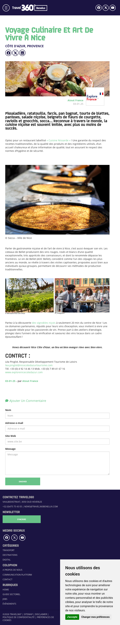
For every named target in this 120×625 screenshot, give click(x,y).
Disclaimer (41, 614)
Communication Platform (17, 574)
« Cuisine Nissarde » (58, 140)
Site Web (10, 436)
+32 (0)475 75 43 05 (12, 506)
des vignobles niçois (44, 322)
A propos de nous (12, 569)
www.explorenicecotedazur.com (24, 372)
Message (10, 448)
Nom (8, 410)
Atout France (30, 381)
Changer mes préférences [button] (95, 617)
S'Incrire (20, 519)
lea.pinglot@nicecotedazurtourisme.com (29, 365)
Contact (7, 579)
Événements (9, 603)
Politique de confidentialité (19, 617)
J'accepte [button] (72, 617)
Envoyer (23, 481)
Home (6, 589)
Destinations (10, 554)
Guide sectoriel (11, 594)
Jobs (5, 599)
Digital (6, 559)
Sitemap (28, 614)
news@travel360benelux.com (41, 506)
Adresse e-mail (14, 423)
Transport (8, 550)
